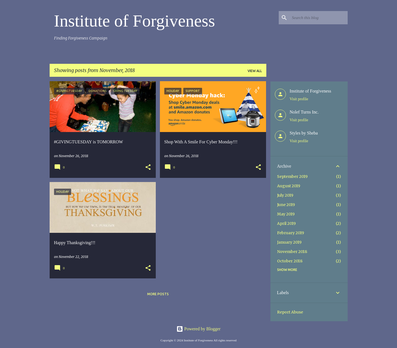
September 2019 (292, 176)
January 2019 (289, 242)
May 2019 (286, 214)
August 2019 (288, 185)
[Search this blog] (319, 17)
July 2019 (285, 195)
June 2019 (286, 204)
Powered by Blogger (198, 328)
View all (255, 71)
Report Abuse (290, 312)
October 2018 (289, 261)
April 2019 (286, 223)
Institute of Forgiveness (134, 20)
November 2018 (292, 251)
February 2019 (290, 232)
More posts (158, 294)
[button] (148, 167)
